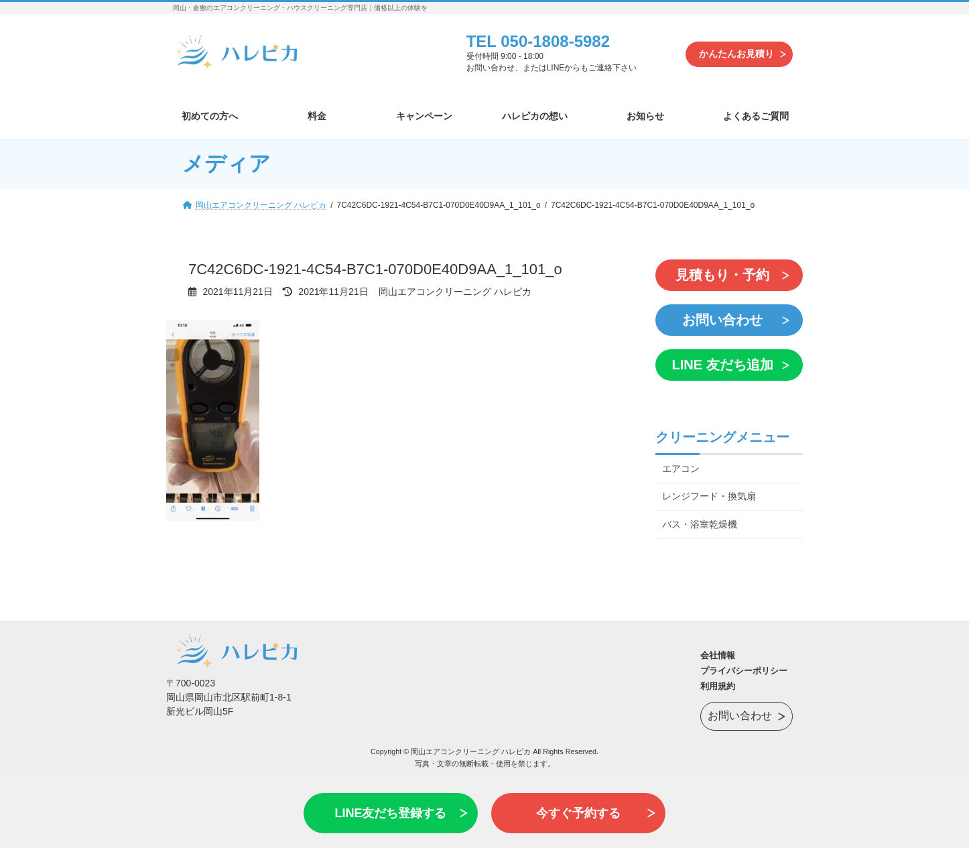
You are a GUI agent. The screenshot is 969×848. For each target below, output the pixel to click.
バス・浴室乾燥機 (699, 524)
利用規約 (717, 686)
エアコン (681, 468)
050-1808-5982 (555, 41)
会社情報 (717, 655)
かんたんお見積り (736, 53)
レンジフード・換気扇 (709, 496)
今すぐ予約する (578, 813)
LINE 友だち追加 (722, 364)
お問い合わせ (722, 319)
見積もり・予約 (722, 274)
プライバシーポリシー (743, 671)
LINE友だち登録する (390, 813)
